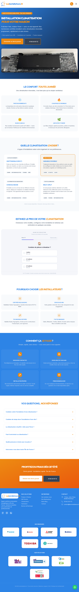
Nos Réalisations (46, 499)
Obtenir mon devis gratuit (31, 478)
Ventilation (24, 503)
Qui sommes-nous (46, 497)
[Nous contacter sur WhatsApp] (75, 587)
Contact (43, 503)
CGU (49, 586)
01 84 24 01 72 (68, 501)
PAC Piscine (24, 499)
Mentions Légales (43, 586)
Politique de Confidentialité (57, 586)
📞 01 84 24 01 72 (32, 41)
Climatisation (25, 501)
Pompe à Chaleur (26, 497)
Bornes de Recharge (27, 506)
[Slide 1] (73, 71)
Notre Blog (44, 501)
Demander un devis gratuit (12, 41)
